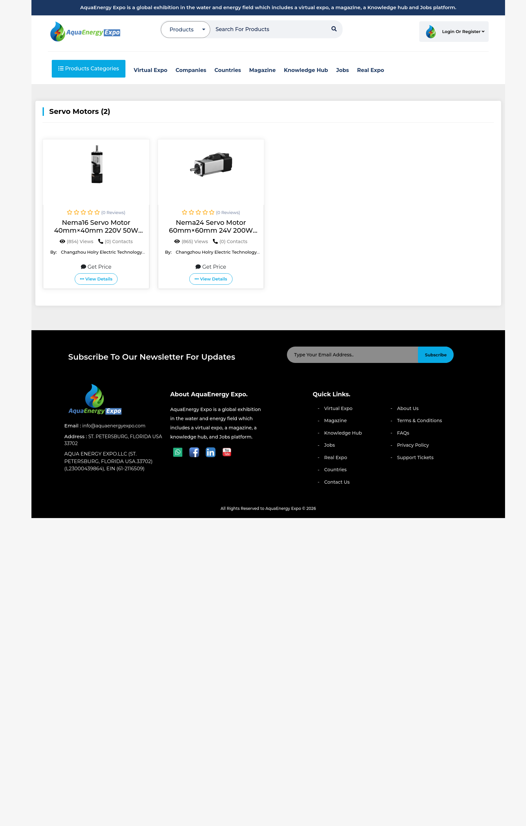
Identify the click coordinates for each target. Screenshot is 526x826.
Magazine (335, 420)
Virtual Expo (338, 408)
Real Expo (335, 457)
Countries (335, 470)
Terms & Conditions (419, 420)
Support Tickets (415, 457)
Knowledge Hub (343, 433)
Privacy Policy (413, 445)
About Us (408, 408)
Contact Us (337, 482)
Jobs (329, 445)
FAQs (403, 433)
